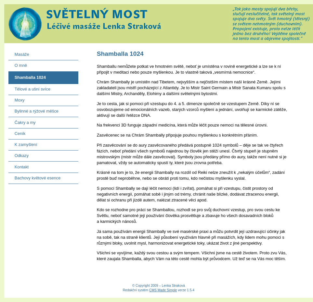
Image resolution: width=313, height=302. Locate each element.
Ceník (17, 132)
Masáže (18, 53)
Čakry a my (22, 121)
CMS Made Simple (163, 290)
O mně (17, 64)
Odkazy (18, 154)
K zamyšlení (22, 143)
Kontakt (18, 165)
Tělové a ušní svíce (29, 87)
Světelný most (158, 23)
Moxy (16, 99)
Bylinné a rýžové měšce (33, 110)
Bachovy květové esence (34, 176)
